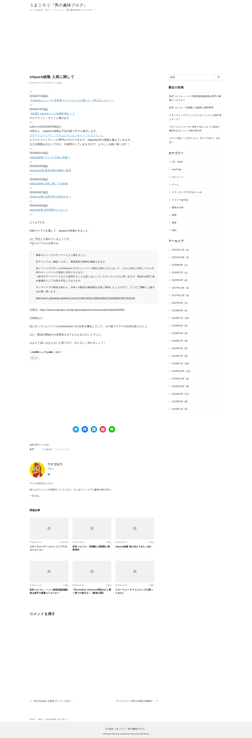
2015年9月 (177, 394)
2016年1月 (177, 363)
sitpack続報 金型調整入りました (49, 210)
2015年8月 (177, 401)
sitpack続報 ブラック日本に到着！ (50, 157)
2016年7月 (177, 318)
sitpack (48, 449)
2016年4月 (177, 340)
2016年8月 (177, 310)
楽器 (174, 222)
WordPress (144, 734)
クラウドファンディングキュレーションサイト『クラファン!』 (67, 135)
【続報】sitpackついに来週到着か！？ (52, 113)
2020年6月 (177, 280)
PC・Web (177, 162)
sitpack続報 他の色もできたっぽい (133, 546)
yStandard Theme (110, 734)
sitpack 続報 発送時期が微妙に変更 (50, 170)
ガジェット (178, 177)
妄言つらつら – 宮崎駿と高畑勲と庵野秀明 (91, 548)
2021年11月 (178, 249)
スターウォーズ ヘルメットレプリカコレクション (48, 548)
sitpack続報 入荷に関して (56, 719)
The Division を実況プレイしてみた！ (53, 701)
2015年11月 (178, 378)
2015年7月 (177, 409)
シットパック (62, 449)
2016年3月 (177, 348)
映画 (174, 215)
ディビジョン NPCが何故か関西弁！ (135, 701)
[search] (218, 77)
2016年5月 (177, 333)
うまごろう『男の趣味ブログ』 (59, 5)
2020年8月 (177, 265)
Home (33, 719)
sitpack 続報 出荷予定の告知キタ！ (50, 196)
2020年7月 (177, 272)
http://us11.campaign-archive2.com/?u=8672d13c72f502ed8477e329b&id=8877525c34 (85, 298)
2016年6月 (177, 325)
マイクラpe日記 (180, 200)
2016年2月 (177, 356)
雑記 (47, 444)
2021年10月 (178, 257)
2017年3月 (177, 303)
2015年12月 (178, 371)
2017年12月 (178, 287)
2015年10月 (178, 386)
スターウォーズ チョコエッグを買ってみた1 (134, 591)
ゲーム (175, 184)
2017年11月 (178, 295)
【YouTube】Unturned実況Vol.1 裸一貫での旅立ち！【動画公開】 (91, 591)
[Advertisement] (126, 44)
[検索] (195, 77)
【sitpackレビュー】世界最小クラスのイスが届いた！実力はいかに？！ (72, 100)
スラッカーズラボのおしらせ (187, 192)
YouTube (176, 169)
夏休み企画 (178, 207)
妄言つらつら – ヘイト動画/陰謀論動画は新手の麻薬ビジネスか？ (49, 591)
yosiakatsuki (125, 734)
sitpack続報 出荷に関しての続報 (49, 183)
